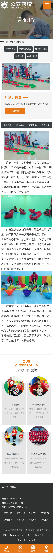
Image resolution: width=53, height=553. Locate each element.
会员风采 (20, 520)
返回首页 (45, 125)
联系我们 (33, 125)
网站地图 (21, 540)
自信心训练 (32, 56)
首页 (12, 42)
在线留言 (15, 111)
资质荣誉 (32, 513)
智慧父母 (45, 513)
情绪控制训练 (25, 49)
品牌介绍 (8, 513)
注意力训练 (11, 49)
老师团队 (8, 520)
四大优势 (20, 125)
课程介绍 (20, 42)
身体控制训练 (41, 49)
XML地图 (31, 540)
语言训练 (19, 56)
